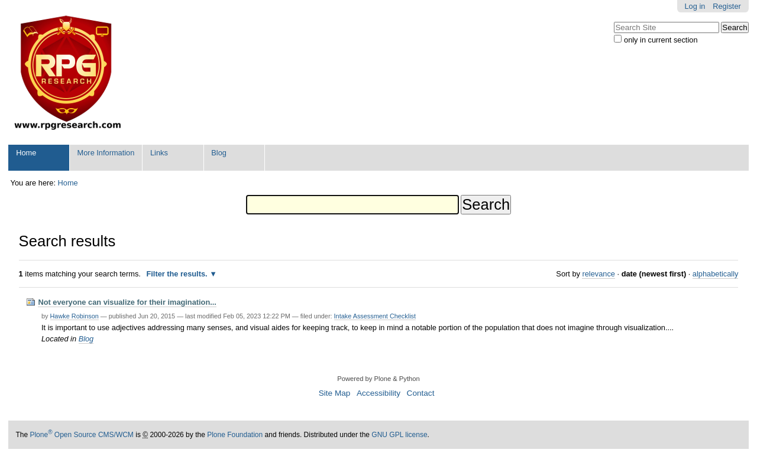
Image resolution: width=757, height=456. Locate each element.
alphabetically (716, 273)
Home (26, 152)
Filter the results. (177, 273)
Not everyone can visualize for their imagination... (127, 302)
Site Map (335, 393)
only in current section (660, 39)
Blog (219, 152)
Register (727, 6)
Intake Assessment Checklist (375, 316)
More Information (106, 152)
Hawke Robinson (74, 316)
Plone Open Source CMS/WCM (81, 435)
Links (159, 152)
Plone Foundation (235, 435)
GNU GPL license (399, 435)
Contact (421, 393)
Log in (695, 6)
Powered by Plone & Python (378, 378)
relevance (598, 273)
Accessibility (378, 393)
